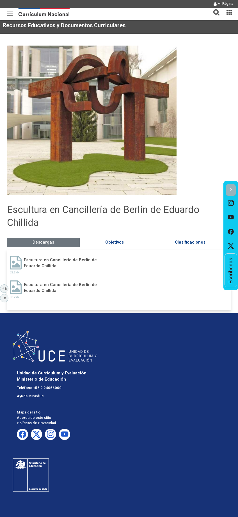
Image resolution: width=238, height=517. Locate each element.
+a (5, 288)
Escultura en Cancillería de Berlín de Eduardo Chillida (60, 262)
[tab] (214, 9)
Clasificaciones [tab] (190, 242)
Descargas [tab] (43, 242)
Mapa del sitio (28, 412)
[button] (214, 9)
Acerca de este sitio (34, 417)
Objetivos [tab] (114, 242)
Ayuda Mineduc (30, 396)
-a (5, 297)
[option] (231, 203)
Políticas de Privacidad (36, 423)
